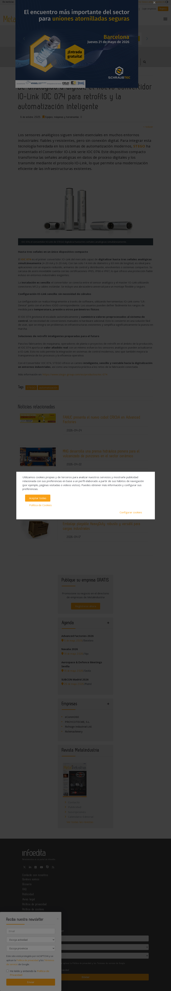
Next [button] (147, 38)
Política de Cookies (40, 505)
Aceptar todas (37, 498)
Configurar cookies (131, 512)
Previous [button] (24, 38)
